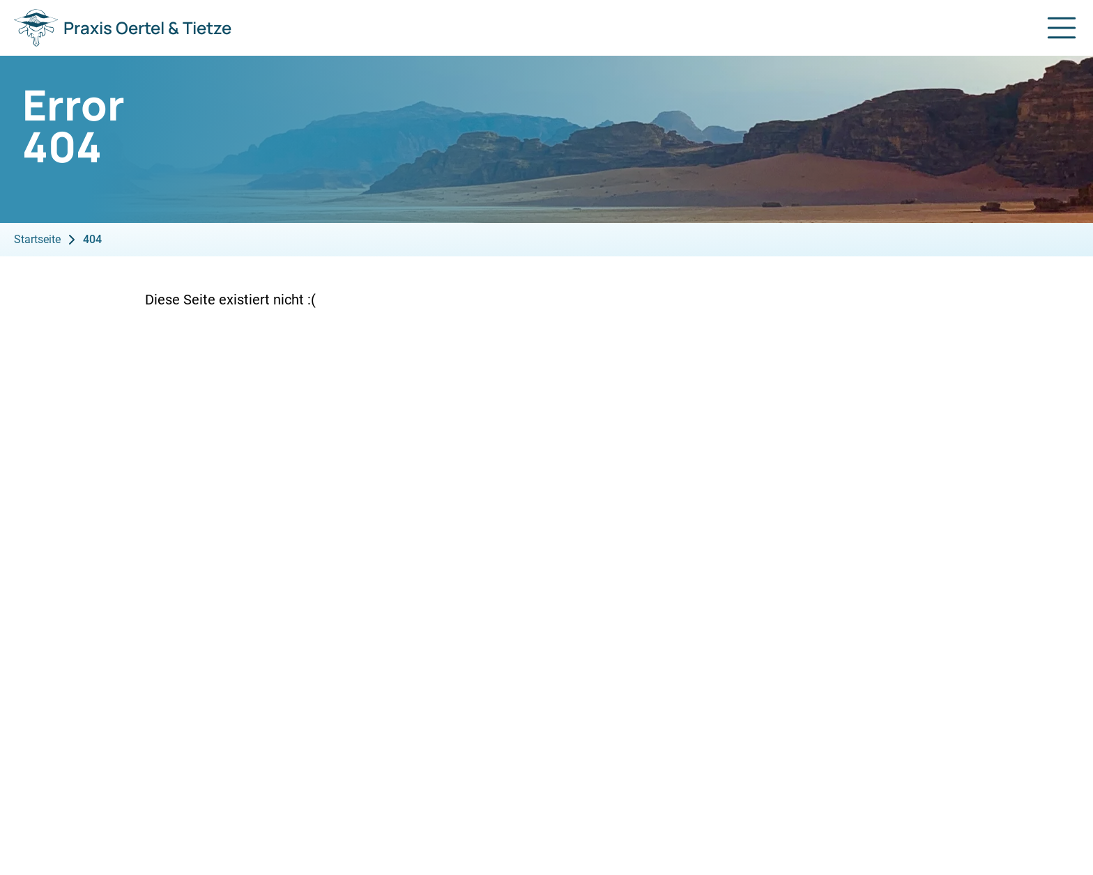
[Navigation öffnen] (1061, 28)
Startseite (37, 239)
